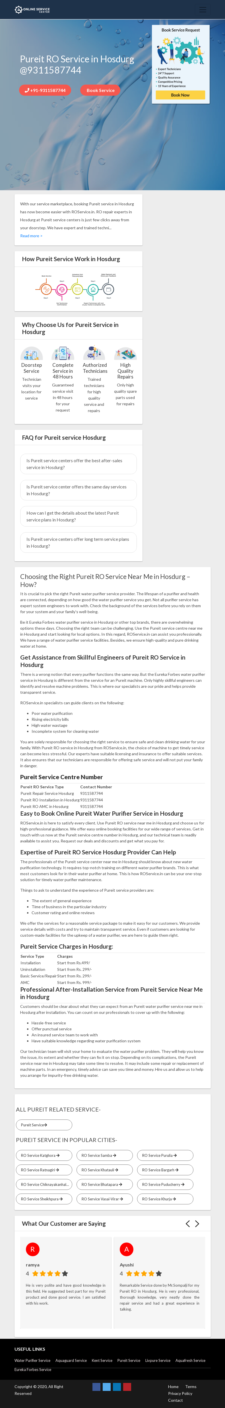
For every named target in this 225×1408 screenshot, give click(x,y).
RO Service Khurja (158, 1199)
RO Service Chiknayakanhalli (45, 1184)
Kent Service (102, 1360)
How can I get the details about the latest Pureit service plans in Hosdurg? (72, 516)
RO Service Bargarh (159, 1170)
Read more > (31, 235)
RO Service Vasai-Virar (101, 1199)
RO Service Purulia (159, 1155)
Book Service (100, 90)
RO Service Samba (98, 1155)
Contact (175, 1400)
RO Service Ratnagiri (39, 1170)
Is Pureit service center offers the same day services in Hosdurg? (76, 490)
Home (173, 1386)
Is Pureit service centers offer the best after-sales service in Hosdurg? (74, 464)
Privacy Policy (180, 1393)
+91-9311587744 (45, 90)
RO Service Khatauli (99, 1170)
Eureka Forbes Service (33, 1369)
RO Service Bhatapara (101, 1184)
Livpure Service (157, 1360)
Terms (191, 1386)
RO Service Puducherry (162, 1184)
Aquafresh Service (190, 1360)
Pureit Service (33, 1125)
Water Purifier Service (32, 1360)
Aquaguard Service (71, 1360)
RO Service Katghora (39, 1155)
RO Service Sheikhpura (41, 1199)
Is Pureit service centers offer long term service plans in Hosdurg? (77, 542)
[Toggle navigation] (203, 9)
